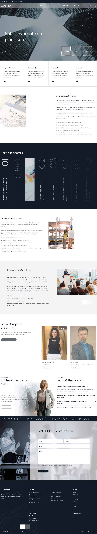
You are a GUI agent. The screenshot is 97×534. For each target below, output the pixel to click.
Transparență (32, 68)
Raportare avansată (56, 496)
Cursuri (73, 5)
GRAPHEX (7, 532)
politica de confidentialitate (49, 465)
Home (41, 5)
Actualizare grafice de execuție (35, 499)
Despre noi (47, 5)
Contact (84, 5)
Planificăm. (56, 418)
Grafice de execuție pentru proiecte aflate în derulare (34, 494)
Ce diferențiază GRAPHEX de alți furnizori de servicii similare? (74, 408)
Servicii (54, 5)
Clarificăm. (77, 418)
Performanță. (33, 418)
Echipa (59, 5)
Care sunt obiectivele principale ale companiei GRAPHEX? (73, 386)
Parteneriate (66, 5)
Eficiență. (11, 418)
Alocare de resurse (34, 502)
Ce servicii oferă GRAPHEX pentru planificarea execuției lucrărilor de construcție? (76, 396)
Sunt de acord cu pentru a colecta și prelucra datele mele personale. (55, 465)
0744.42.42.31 (5, 1)
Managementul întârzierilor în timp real (57, 499)
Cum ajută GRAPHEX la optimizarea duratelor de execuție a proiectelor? (73, 402)
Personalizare (56, 68)
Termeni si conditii (92, 531)
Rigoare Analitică (9, 68)
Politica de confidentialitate (81, 531)
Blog (79, 5)
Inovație (79, 68)
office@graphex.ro (18, 1)
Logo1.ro (22, 532)
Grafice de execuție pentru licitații (56, 493)
